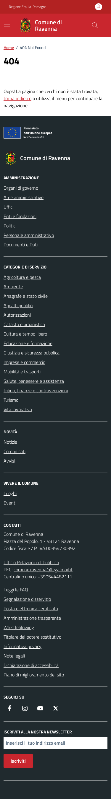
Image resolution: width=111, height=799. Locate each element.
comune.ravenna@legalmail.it (43, 569)
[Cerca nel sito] (95, 25)
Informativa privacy (22, 646)
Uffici (8, 206)
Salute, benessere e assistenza (34, 381)
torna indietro (17, 98)
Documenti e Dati (21, 244)
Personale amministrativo (29, 235)
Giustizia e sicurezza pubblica (31, 352)
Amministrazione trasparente (32, 617)
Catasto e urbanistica (24, 324)
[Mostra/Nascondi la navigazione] (7, 24)
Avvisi (9, 460)
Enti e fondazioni (20, 216)
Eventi (10, 502)
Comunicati (14, 451)
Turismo (11, 399)
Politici (10, 225)
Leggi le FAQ (16, 589)
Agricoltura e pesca (22, 277)
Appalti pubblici (18, 305)
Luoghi (10, 493)
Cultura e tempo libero (25, 333)
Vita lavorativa (18, 409)
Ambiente (13, 286)
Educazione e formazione (28, 343)
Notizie (10, 441)
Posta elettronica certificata (31, 608)
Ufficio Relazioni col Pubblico (31, 562)
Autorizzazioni (17, 314)
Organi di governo (21, 187)
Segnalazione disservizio (27, 599)
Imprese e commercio (24, 362)
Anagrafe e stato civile (26, 296)
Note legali (14, 655)
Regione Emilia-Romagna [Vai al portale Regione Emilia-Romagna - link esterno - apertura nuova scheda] (27, 6)
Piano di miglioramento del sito (34, 674)
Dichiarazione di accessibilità (31, 665)
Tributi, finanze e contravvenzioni (36, 390)
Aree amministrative (24, 197)
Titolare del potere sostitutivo (32, 636)
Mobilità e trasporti (22, 371)
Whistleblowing (19, 627)
